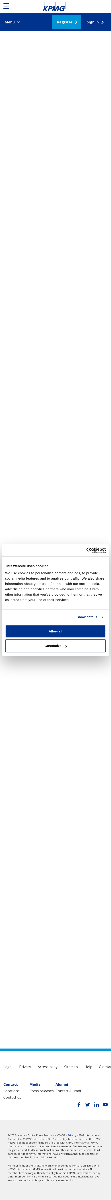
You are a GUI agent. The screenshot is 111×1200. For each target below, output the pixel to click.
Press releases (41, 1090)
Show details (87, 617)
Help (88, 1066)
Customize (56, 646)
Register (64, 22)
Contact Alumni (68, 1090)
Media (35, 1084)
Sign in (93, 22)
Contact (10, 1084)
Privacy (25, 1066)
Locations (11, 1090)
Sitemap (71, 1066)
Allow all (55, 631)
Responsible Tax (54, 6)
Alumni (62, 1084)
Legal (7, 1066)
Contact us (12, 1097)
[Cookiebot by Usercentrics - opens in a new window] (86, 550)
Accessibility (48, 1066)
